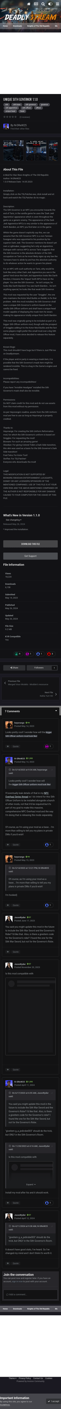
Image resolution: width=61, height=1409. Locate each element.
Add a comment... (16, 1294)
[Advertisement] (30, 63)
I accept (53, 1401)
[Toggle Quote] (10, 769)
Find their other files (20, 128)
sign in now (17, 1281)
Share (14, 667)
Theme (12, 1378)
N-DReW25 (20, 125)
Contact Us (38, 1378)
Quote (16, 746)
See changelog (13, 520)
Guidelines (5, 1405)
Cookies (48, 1378)
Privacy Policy (25, 1378)
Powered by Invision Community (30, 1381)
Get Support (30, 556)
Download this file (30, 544)
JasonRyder (20, 917)
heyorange (19, 723)
